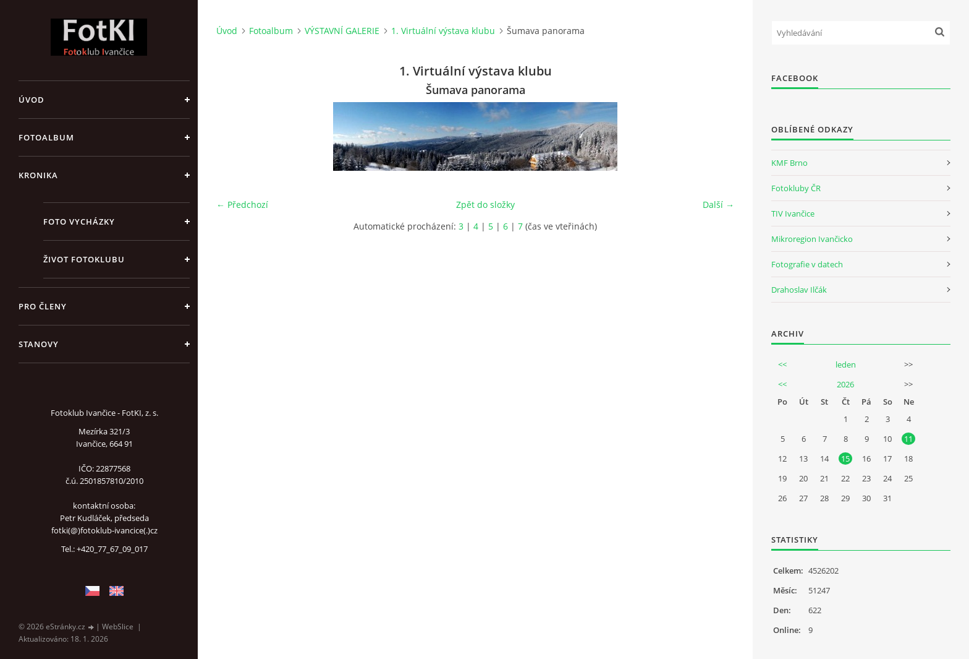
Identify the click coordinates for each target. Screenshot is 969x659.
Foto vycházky (79, 221)
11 (908, 438)
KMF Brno (789, 162)
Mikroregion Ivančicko (812, 238)
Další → (718, 204)
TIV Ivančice (793, 213)
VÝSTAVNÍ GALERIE (342, 31)
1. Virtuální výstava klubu (443, 31)
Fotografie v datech (807, 264)
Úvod (31, 99)
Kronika (38, 175)
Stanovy (39, 344)
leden (846, 364)
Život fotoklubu (84, 259)
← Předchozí (242, 204)
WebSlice (117, 626)
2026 (845, 384)
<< (782, 364)
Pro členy (43, 306)
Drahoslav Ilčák (799, 289)
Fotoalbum (46, 137)
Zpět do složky (485, 204)
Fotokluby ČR (796, 188)
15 (845, 458)
